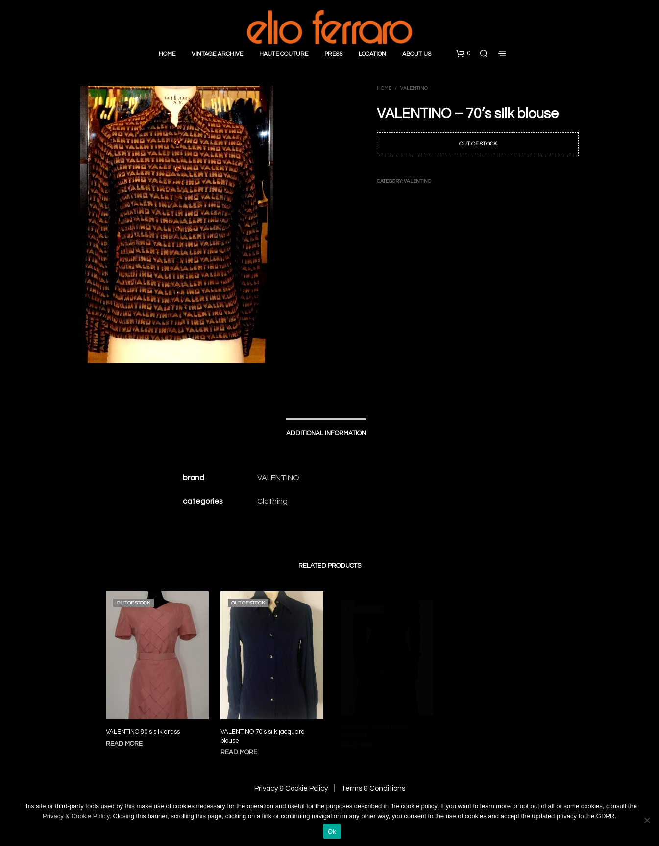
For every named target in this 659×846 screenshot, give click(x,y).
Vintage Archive (217, 54)
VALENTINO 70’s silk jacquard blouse (263, 732)
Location (372, 54)
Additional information (326, 433)
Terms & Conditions (373, 788)
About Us (416, 54)
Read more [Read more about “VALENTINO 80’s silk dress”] (124, 743)
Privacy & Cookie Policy (291, 788)
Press (333, 54)
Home (167, 54)
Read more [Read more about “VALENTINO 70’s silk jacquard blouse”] (241, 748)
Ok (332, 831)
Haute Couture (283, 54)
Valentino (414, 88)
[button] (463, 54)
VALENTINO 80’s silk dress (143, 731)
